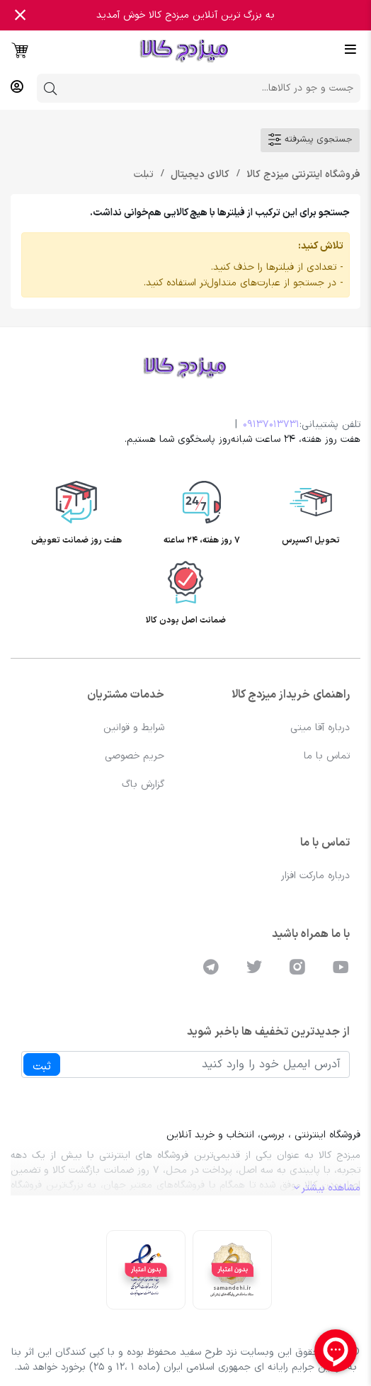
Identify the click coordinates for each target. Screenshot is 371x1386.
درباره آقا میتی (320, 727)
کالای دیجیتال (198, 174)
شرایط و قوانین (133, 727)
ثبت (42, 1066)
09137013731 (271, 424)
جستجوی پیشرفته (310, 139)
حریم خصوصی (134, 756)
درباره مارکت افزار (315, 875)
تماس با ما (327, 756)
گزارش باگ (143, 784)
